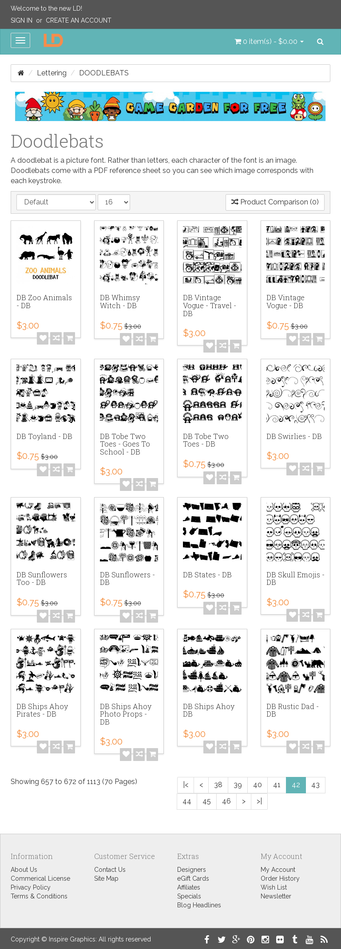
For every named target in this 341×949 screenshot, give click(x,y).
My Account (278, 869)
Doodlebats (104, 73)
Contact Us (110, 869)
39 (238, 784)
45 (206, 801)
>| (259, 801)
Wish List (274, 887)
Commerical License (40, 878)
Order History (280, 878)
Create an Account (78, 20)
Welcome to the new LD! (46, 8)
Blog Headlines (199, 905)
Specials (189, 896)
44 (186, 801)
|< (185, 784)
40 (257, 784)
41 (277, 784)
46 (226, 801)
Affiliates (188, 887)
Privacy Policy (31, 887)
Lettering (52, 73)
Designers (191, 869)
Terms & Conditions (39, 896)
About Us (24, 869)
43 (315, 784)
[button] (269, 41)
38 (218, 784)
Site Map (106, 878)
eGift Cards (193, 878)
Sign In (21, 20)
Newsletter (276, 896)
